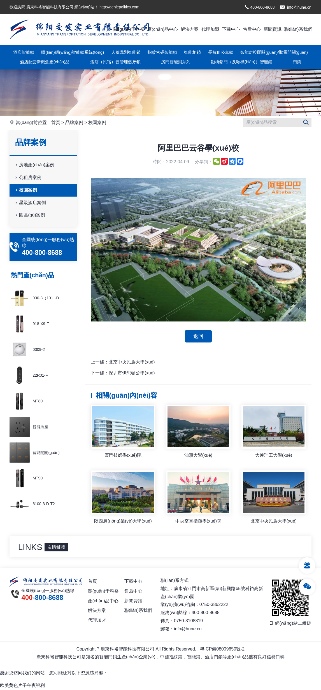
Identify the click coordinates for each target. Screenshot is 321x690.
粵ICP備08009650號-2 (222, 649)
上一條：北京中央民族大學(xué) (123, 362)
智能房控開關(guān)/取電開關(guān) (274, 52)
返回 (198, 336)
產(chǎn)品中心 (162, 29)
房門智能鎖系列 (175, 61)
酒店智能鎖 (23, 52)
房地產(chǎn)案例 (34, 165)
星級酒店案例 (30, 203)
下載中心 (231, 29)
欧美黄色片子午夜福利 (22, 685)
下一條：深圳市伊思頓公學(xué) (123, 373)
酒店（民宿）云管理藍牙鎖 (115, 61)
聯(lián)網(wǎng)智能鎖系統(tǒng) (72, 52)
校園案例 (97, 122)
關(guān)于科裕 (128, 29)
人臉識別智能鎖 (126, 52)
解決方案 (190, 29)
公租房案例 (27, 178)
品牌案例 (74, 122)
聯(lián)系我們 (298, 29)
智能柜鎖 (192, 52)
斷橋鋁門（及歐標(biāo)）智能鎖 (241, 61)
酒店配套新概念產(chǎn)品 (44, 61)
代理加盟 (210, 29)
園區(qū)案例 (29, 215)
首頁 (106, 29)
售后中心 (252, 29)
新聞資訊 (273, 29)
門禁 (297, 61)
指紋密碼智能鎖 (162, 52)
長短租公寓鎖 (220, 52)
